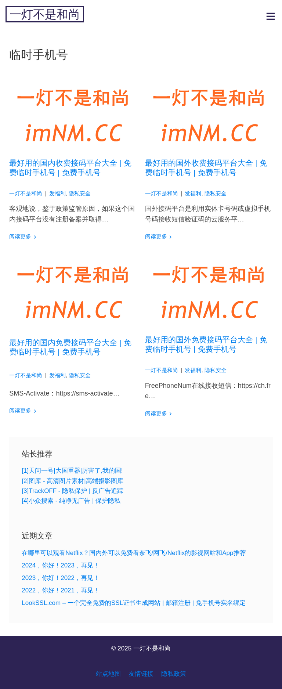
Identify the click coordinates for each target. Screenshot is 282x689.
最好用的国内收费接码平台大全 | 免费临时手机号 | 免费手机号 (70, 167)
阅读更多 (20, 236)
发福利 (57, 193)
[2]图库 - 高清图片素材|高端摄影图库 (72, 480)
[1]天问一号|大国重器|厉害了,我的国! (72, 470)
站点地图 (108, 673)
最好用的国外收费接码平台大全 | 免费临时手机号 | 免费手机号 (206, 167)
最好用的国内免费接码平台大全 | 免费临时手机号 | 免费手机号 (70, 347)
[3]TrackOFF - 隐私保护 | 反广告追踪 (72, 490)
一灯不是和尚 (45, 14)
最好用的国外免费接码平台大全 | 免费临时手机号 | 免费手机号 (206, 344)
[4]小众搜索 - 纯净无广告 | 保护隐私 (71, 500)
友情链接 (141, 673)
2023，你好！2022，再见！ (61, 577)
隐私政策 (173, 673)
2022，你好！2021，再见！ (61, 590)
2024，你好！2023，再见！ (61, 565)
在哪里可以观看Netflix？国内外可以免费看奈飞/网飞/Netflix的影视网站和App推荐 (134, 552)
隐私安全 (80, 193)
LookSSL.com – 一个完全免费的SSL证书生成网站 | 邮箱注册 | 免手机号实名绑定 (134, 602)
